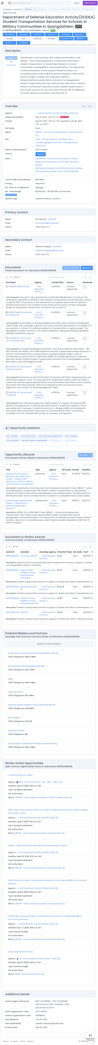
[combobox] (45, 3)
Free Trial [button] (90, 3)
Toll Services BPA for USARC (20, 775)
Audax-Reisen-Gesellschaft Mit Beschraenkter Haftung (27, 574)
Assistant (65, 34)
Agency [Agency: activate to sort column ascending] (37, 282)
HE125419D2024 (12, 612)
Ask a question (12, 436)
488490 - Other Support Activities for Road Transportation (42, 797)
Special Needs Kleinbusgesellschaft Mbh (26, 666)
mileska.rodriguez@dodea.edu (49, 250)
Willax (23, 612)
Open (40, 154)
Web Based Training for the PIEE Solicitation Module (58, 168)
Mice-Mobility (14, 717)
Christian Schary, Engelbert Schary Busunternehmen (28, 601)
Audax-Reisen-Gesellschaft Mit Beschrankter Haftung (32, 743)
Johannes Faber (27, 556)
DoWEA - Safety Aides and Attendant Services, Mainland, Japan (37, 845)
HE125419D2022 (12, 586)
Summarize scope (28, 436)
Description (9, 34)
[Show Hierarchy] (76, 113)
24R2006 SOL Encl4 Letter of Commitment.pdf (18, 339)
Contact (14, 1041)
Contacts (37, 34)
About (6, 1041)
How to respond (71, 436)
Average (39, 187)
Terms (23, 1041)
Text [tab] (90, 106)
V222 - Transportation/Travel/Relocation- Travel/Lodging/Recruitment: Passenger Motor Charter (56, 142)
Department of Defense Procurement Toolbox (56, 158)
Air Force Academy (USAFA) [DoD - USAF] (38, 958)
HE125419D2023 (12, 598)
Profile (52, 219)
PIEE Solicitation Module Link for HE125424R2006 (56, 171)
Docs (51, 34)
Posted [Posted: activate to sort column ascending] (75, 470)
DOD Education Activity (39, 289)
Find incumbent (12, 440)
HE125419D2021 (12, 570)
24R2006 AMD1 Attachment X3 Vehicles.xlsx (19, 313)
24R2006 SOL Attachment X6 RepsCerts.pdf (19, 367)
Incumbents (66, 38)
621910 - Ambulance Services (28, 974)
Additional (23, 43)
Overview (24, 34)
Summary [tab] (11, 63)
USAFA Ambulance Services (20, 951)
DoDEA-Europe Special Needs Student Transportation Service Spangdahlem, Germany (19, 504)
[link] (90, 277)
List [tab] (83, 106)
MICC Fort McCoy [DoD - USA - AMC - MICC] (39, 782)
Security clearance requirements (34, 440)
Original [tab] (11, 58)
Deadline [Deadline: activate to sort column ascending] (86, 470)
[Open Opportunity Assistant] (90, 1037)
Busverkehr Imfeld (28, 586)
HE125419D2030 (12, 556)
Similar (9, 43)
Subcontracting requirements (50, 436)
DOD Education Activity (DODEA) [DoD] (57, 113)
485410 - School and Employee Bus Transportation (59, 132)
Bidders (80, 38)
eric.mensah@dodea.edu (47, 223)
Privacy (30, 1041)
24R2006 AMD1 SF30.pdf (18, 286)
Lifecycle (79, 34)
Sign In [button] (77, 3)
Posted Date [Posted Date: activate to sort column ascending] (57, 282)
